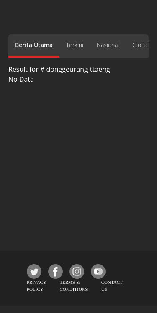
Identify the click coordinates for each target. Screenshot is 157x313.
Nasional (108, 45)
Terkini (74, 45)
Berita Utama (34, 45)
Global (140, 45)
